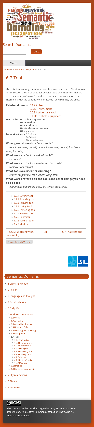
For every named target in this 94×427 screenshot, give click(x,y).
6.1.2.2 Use (36, 105)
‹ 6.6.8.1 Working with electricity (20, 233)
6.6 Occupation (18, 333)
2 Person (12, 289)
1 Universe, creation (18, 283)
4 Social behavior (17, 302)
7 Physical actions (17, 375)
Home (7, 69)
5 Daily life (13, 308)
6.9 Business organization (23, 368)
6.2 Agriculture (18, 320)
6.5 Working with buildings (24, 330)
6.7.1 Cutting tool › (73, 232)
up (45, 232)
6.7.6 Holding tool (23, 213)
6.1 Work (15, 317)
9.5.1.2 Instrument (41, 109)
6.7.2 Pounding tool (24, 199)
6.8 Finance (16, 365)
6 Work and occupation (24, 69)
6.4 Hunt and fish (19, 327)
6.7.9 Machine (21, 224)
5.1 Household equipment (45, 116)
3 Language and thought (21, 296)
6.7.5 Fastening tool (24, 209)
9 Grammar (14, 387)
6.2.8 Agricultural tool (43, 112)
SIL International (65, 408)
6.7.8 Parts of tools (24, 220)
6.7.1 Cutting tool (23, 195)
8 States (12, 381)
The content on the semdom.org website (29, 408)
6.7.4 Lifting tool (23, 206)
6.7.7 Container (22, 216)
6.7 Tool (15, 336)
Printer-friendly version (19, 242)
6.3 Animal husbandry (21, 324)
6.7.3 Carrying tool (24, 202)
